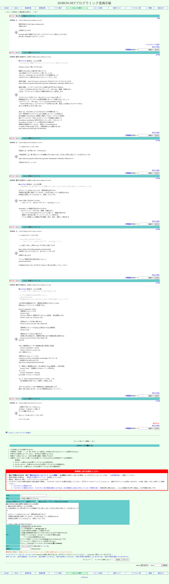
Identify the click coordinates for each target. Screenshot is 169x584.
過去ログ (161, 8)
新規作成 (28, 8)
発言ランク (117, 8)
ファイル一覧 (136, 8)
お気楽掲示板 (114, 475)
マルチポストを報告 (153, 44)
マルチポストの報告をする (22, 486)
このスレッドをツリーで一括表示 (18, 433)
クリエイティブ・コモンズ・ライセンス (19, 559)
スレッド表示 (77, 8)
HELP (16, 8)
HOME (6, 8)
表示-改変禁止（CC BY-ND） (28, 561)
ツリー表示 (58, 8)
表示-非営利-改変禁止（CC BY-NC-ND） (90, 561)
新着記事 (42, 8)
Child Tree (84, 581)
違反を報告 (156, 47)
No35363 (22, 184)
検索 (150, 8)
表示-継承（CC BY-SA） (47, 561)
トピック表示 (97, 8)
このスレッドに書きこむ (84, 445)
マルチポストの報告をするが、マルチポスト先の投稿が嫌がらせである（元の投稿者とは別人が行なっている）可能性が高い (56, 488)
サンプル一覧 (44, 550)
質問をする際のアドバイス (36, 477)
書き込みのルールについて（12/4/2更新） (44, 475)
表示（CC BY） (11, 561)
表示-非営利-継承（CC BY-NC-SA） (117, 561)
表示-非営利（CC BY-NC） (66, 561)
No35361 (22, 61)
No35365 (22, 289)
